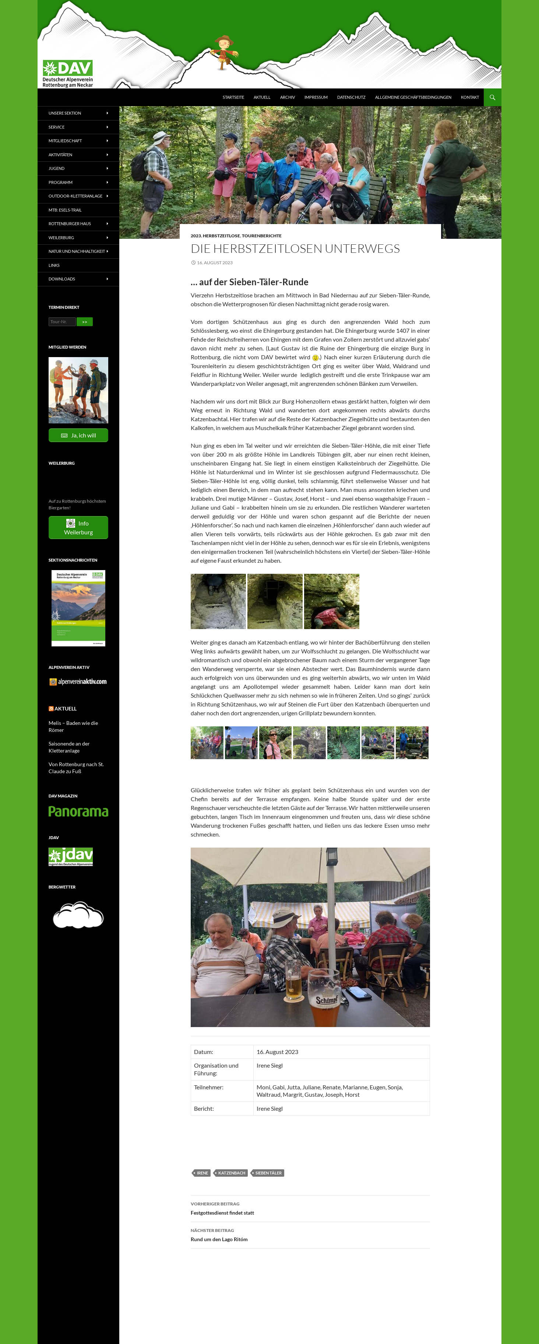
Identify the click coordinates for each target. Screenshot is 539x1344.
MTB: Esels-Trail (65, 209)
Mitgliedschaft (65, 140)
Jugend (56, 168)
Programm (61, 182)
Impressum (316, 97)
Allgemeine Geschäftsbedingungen (413, 97)
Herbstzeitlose (221, 235)
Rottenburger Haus (70, 223)
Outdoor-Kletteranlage (75, 195)
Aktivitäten (60, 154)
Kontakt (470, 97)
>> (84, 322)
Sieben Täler (269, 1172)
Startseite (233, 97)
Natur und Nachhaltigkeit (77, 251)
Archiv (287, 97)
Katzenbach (231, 1172)
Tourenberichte (262, 235)
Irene (202, 1172)
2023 (196, 235)
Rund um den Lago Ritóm (310, 1234)
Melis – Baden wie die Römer (76, 722)
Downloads (62, 278)
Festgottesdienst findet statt (310, 1208)
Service (56, 127)
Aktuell (262, 97)
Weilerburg (61, 237)
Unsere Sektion (65, 113)
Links (54, 265)
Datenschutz (351, 97)
